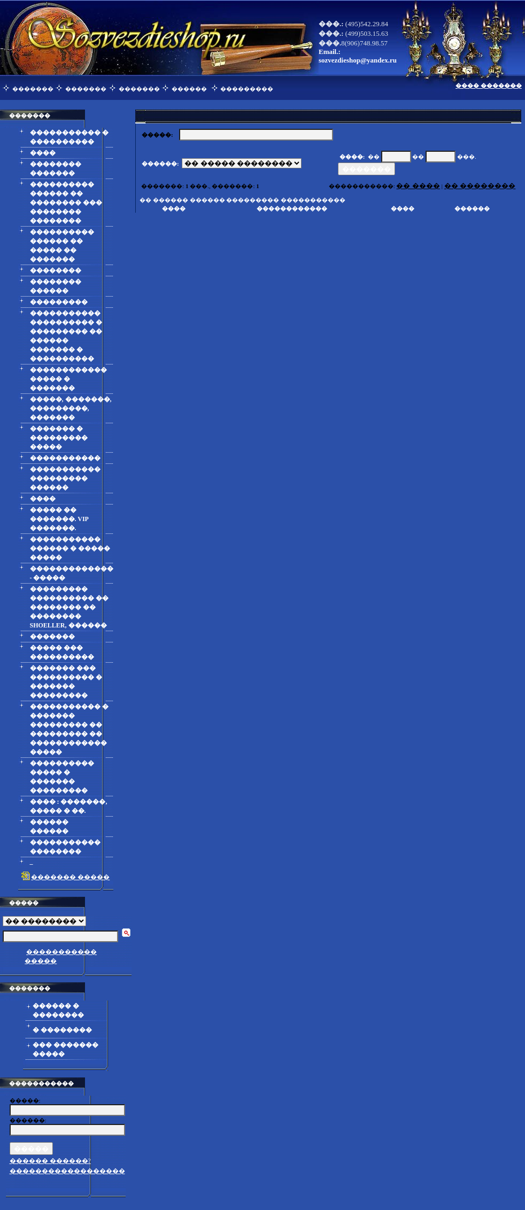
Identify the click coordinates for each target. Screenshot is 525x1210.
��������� (246, 89)
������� (32, 89)
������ (189, 89)
